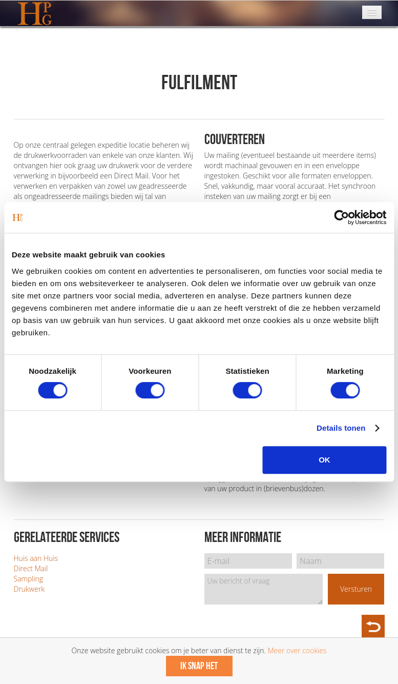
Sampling (29, 579)
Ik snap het (199, 666)
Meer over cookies (296, 650)
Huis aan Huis (36, 558)
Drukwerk (29, 589)
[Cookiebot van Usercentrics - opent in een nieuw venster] (341, 217)
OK (324, 459)
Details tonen (341, 428)
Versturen (356, 589)
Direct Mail (31, 568)
